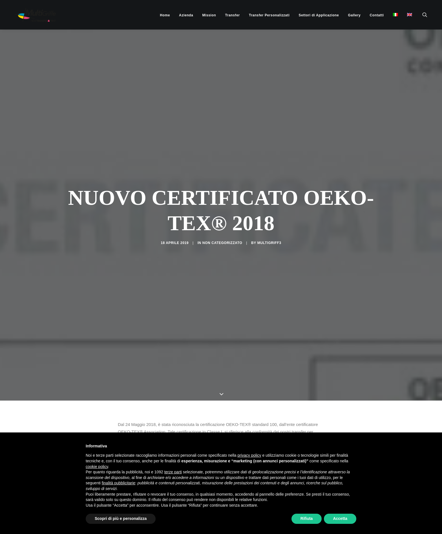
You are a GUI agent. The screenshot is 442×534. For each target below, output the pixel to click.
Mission (209, 15)
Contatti (377, 15)
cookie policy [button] (97, 466)
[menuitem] (165, 15)
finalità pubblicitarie (118, 483)
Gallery (354, 15)
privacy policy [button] (249, 455)
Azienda (186, 15)
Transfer (232, 15)
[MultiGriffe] (30, 15)
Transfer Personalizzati (269, 15)
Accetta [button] (340, 518)
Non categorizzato (222, 208)
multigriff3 (269, 208)
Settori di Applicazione (319, 15)
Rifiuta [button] (306, 518)
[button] (427, 14)
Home (165, 15)
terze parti (173, 472)
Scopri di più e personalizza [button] (121, 518)
